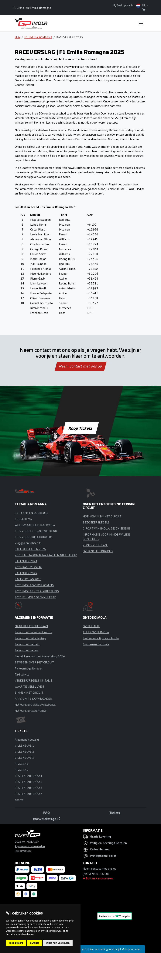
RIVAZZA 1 (22, 763)
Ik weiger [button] (34, 943)
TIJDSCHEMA (23, 519)
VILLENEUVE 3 (24, 757)
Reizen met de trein (27, 644)
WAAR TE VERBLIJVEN (29, 686)
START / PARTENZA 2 (28, 782)
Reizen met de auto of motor (33, 632)
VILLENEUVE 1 (24, 745)
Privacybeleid (23, 850)
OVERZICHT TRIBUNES (98, 551)
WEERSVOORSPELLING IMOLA (35, 525)
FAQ (46, 812)
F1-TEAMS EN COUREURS (31, 513)
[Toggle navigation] (141, 23)
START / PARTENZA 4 (28, 794)
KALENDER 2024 (26, 561)
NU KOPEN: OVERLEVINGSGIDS (35, 704)
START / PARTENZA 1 (28, 776)
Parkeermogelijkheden (29, 668)
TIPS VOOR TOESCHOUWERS (34, 537)
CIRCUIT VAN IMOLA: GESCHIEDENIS (106, 528)
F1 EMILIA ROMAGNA (38, 37)
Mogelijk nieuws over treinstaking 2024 (40, 656)
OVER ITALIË (91, 626)
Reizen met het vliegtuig (30, 638)
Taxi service (22, 674)
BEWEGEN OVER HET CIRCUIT (34, 662)
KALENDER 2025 (26, 573)
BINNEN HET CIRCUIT (29, 692)
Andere (19, 800)
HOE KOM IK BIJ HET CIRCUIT (102, 516)
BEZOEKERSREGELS (96, 522)
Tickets (114, 812)
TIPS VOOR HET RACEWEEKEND (36, 531)
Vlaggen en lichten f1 (28, 543)
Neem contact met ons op (80, 366)
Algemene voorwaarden (30, 846)
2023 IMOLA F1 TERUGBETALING (37, 591)
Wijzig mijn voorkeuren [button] (58, 943)
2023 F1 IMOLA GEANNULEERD (35, 597)
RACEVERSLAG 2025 (28, 579)
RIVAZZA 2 (22, 770)
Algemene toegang (27, 739)
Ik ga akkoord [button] (16, 943)
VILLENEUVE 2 (24, 751)
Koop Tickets (80, 428)
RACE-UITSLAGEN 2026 (30, 549)
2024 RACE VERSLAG (28, 567)
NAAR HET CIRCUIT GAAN (31, 626)
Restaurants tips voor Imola (101, 638)
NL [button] (141, 5)
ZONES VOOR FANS (95, 545)
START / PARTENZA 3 (28, 788)
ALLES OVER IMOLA (96, 632)
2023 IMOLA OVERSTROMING (34, 585)
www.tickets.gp (46, 818)
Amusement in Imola (96, 644)
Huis (17, 37)
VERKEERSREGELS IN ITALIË (33, 680)
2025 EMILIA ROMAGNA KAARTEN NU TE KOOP (46, 555)
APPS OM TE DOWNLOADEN (33, 698)
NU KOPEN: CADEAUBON (31, 710)
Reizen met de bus (26, 650)
